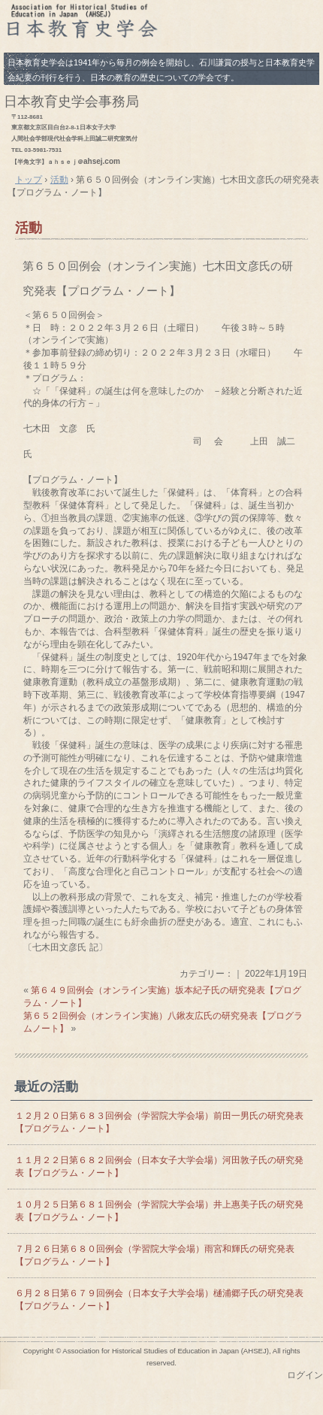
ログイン (305, 1375)
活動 (28, 227)
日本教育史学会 (161, 24)
